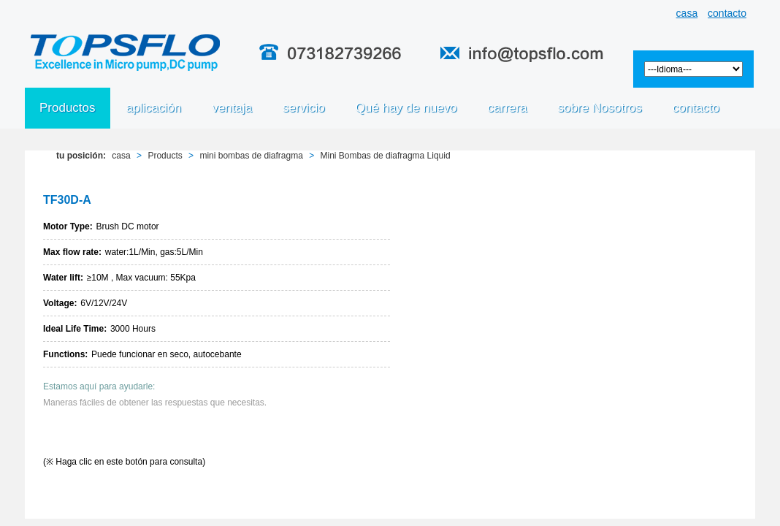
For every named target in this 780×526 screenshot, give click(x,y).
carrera (507, 108)
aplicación (154, 108)
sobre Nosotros (599, 108)
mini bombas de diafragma (250, 155)
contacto (727, 13)
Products (165, 155)
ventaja (232, 108)
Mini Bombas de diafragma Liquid (386, 155)
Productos (67, 108)
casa (687, 13)
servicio (304, 108)
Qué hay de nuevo (406, 108)
